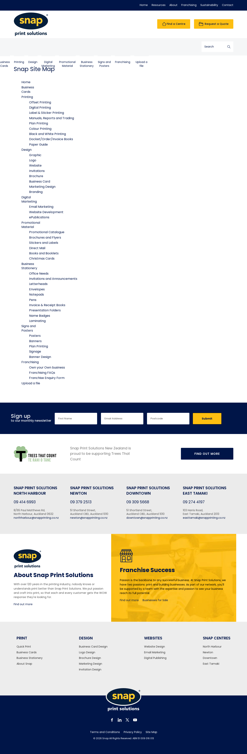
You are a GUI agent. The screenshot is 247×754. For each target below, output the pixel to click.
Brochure (36, 176)
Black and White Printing (47, 134)
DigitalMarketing (85, 47)
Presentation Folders (45, 310)
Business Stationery (30, 658)
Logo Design (87, 652)
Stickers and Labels (43, 242)
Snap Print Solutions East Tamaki (204, 490)
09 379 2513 (81, 502)
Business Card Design (93, 646)
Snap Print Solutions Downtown (148, 490)
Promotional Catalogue (46, 232)
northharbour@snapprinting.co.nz (36, 518)
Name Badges (39, 315)
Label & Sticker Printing (46, 113)
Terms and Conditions (105, 732)
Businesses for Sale (155, 600)
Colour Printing (40, 129)
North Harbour (212, 646)
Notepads (36, 294)
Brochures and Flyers (45, 237)
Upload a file (179, 47)
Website (35, 165)
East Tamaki (211, 664)
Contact (227, 5)
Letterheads (38, 284)
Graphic (35, 155)
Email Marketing (41, 206)
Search (228, 46)
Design (70, 45)
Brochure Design (90, 658)
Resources (159, 5)
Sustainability (209, 5)
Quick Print (24, 646)
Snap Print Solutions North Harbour (35, 490)
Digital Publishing (155, 658)
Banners (35, 341)
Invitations (37, 171)
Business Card (39, 181)
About (173, 5)
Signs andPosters (141, 47)
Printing (56, 45)
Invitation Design (90, 669)
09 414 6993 (25, 502)
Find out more (23, 604)
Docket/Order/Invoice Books (51, 139)
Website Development (46, 212)
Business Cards (27, 652)
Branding (36, 192)
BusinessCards (41, 47)
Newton (208, 652)
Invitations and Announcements (53, 278)
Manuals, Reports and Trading (51, 118)
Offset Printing (40, 102)
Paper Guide (38, 144)
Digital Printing (40, 107)
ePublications (39, 217)
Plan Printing (38, 123)
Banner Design (40, 357)
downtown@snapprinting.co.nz (147, 518)
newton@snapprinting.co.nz (89, 518)
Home (144, 5)
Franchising (189, 5)
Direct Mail (37, 248)
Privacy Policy (133, 732)
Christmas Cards (42, 258)
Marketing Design (42, 186)
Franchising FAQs (42, 372)
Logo (32, 160)
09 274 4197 (194, 502)
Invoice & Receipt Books (47, 305)
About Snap (24, 664)
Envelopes (37, 289)
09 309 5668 (137, 502)
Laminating (37, 321)
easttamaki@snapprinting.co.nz (204, 518)
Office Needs (39, 273)
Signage (35, 351)
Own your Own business (47, 367)
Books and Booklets (44, 253)
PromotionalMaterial (105, 47)
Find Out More (207, 454)
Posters (35, 335)
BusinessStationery (124, 47)
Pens (32, 300)
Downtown (210, 658)
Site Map (151, 732)
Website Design (154, 646)
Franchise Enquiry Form (47, 378)
